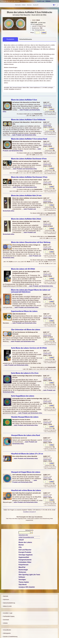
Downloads (6, 619)
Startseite (5, 596)
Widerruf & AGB (7, 606)
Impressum (6, 599)
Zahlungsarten (7, 633)
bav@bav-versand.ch (29, 512)
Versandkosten (7, 630)
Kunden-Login (41, 1)
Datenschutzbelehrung (9, 603)
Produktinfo (10, 39)
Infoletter (5, 623)
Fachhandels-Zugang (8, 616)
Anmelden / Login (7, 613)
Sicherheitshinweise (25, 39)
